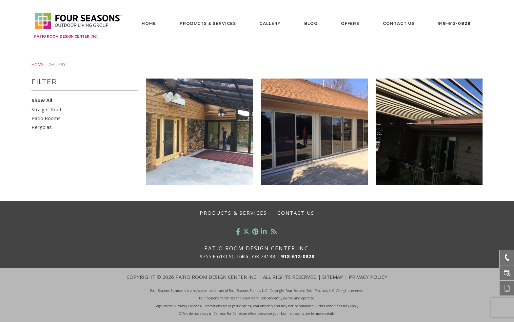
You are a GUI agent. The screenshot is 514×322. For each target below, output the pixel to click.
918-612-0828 (454, 23)
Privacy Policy (368, 277)
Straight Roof (46, 109)
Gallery (270, 23)
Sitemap (332, 277)
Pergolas (41, 127)
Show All (41, 100)
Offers (350, 23)
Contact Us (399, 23)
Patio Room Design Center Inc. (66, 36)
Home (149, 23)
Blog (311, 23)
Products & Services (208, 23)
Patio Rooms (46, 118)
